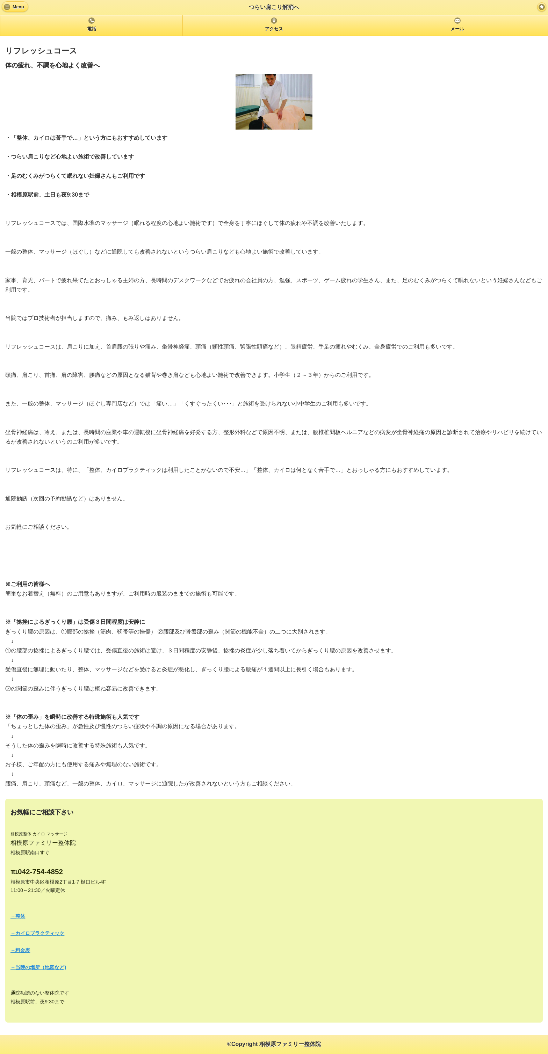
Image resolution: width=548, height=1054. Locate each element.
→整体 (17, 916)
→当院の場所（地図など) (38, 967)
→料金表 (20, 950)
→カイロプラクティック (37, 933)
